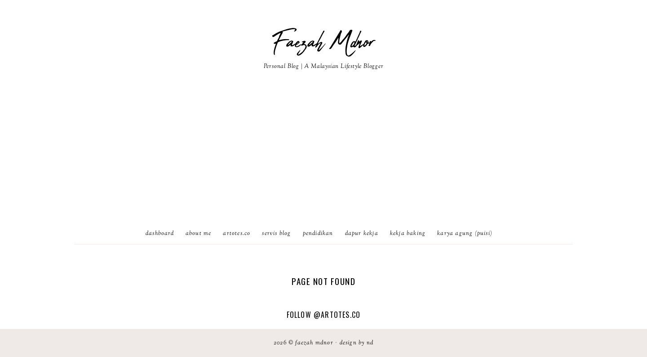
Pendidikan (318, 234)
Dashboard (160, 234)
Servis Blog (276, 234)
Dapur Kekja (361, 234)
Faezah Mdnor (323, 43)
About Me (199, 234)
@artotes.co (337, 314)
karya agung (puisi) (464, 234)
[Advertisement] (323, 156)
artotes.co (236, 234)
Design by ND (356, 343)
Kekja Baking (407, 234)
